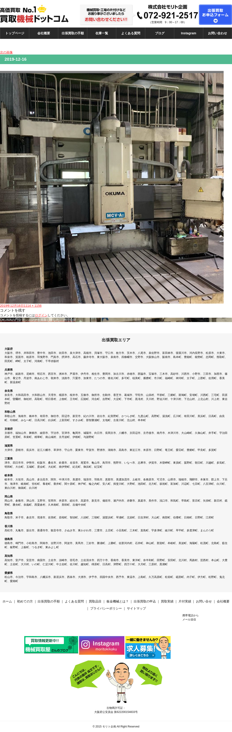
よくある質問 (130, 33)
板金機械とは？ (117, 601)
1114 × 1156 (33, 305)
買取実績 (167, 601)
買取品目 (95, 601)
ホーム (7, 601)
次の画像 (6, 52)
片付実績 (185, 601)
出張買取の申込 (145, 601)
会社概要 (43, 33)
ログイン (41, 315)
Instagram (188, 33)
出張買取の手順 (73, 33)
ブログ (159, 33)
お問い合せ (204, 601)
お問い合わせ (217, 33)
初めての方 (25, 601)
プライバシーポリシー (106, 608)
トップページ (14, 33)
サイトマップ (136, 608)
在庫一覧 (101, 33)
